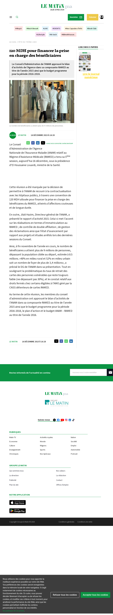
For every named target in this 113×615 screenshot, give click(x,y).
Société (74, 441)
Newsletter (76, 17)
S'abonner (92, 17)
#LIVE (45, 28)
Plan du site (13, 485)
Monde (42, 441)
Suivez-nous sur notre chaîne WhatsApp (59, 143)
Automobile (75, 449)
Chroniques (13, 454)
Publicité (12, 480)
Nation (73, 437)
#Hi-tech (53, 34)
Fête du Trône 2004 (27, 42)
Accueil (13, 42)
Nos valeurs (60, 471)
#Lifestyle (40, 34)
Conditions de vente (84, 522)
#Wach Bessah (32, 28)
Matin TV (12, 437)
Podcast (74, 454)
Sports (42, 449)
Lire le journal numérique (91, 75)
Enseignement (14, 449)
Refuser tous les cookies (65, 595)
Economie (13, 441)
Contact (59, 480)
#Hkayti (18, 28)
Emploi (73, 445)
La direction (14, 475)
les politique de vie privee (13, 611)
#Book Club (91, 28)
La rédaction (61, 475)
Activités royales (46, 437)
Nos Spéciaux (45, 454)
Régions (43, 445)
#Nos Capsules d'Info (73, 28)
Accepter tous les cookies (95, 595)
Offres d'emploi (62, 485)
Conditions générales (66, 522)
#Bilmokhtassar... (68, 34)
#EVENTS (56, 28)
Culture (12, 445)
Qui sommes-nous (16, 471)
